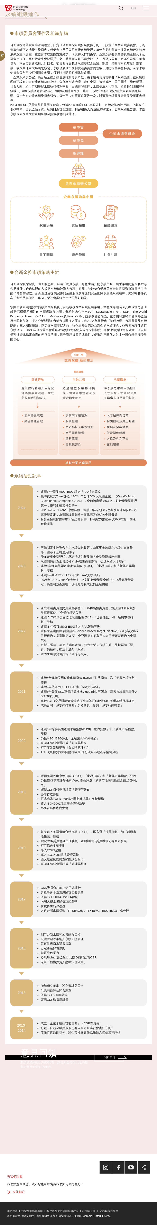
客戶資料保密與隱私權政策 (62, 1211)
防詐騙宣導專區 (109, 1211)
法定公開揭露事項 (32, 1211)
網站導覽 (12, 1211)
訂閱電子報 (89, 1211)
